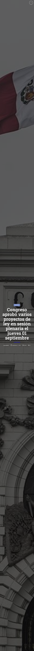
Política (17, 305)
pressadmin (6, 345)
